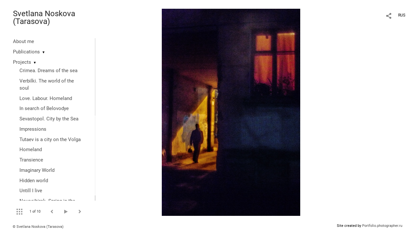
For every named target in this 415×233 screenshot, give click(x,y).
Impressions (32, 129)
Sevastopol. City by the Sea (48, 119)
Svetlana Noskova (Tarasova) (44, 17)
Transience (31, 160)
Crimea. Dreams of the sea (48, 70)
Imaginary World (36, 170)
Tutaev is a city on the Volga (50, 139)
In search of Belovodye (44, 108)
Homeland (30, 149)
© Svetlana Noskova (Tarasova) (38, 227)
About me (23, 41)
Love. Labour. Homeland (45, 98)
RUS (401, 15)
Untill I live (30, 191)
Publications (26, 52)
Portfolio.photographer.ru (382, 226)
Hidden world (33, 180)
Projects (22, 62)
